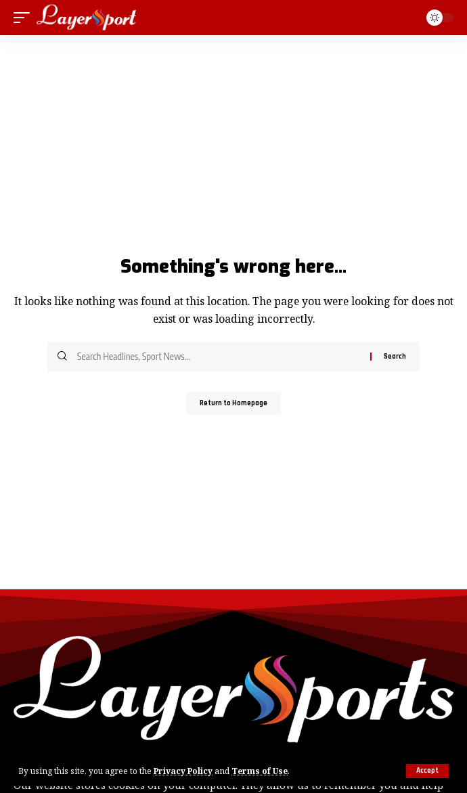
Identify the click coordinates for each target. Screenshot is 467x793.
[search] (406, 18)
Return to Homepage (233, 403)
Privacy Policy (183, 770)
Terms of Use (259, 770)
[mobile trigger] (25, 17)
